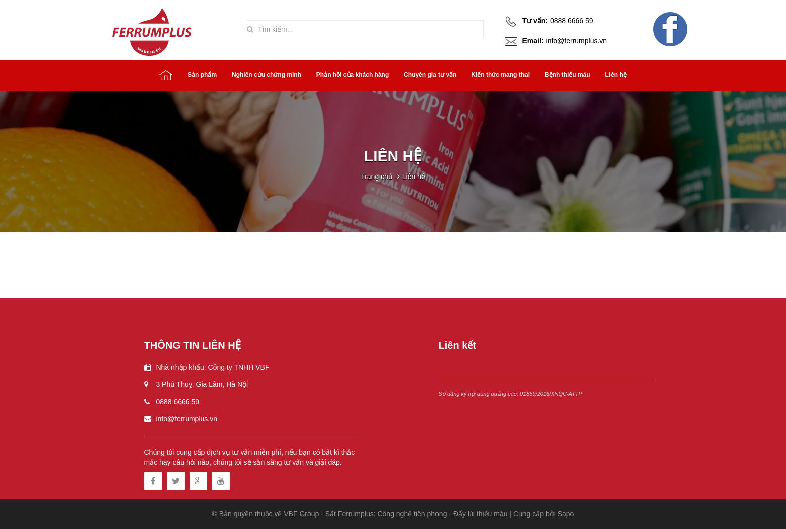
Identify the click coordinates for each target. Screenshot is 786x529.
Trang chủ (377, 176)
